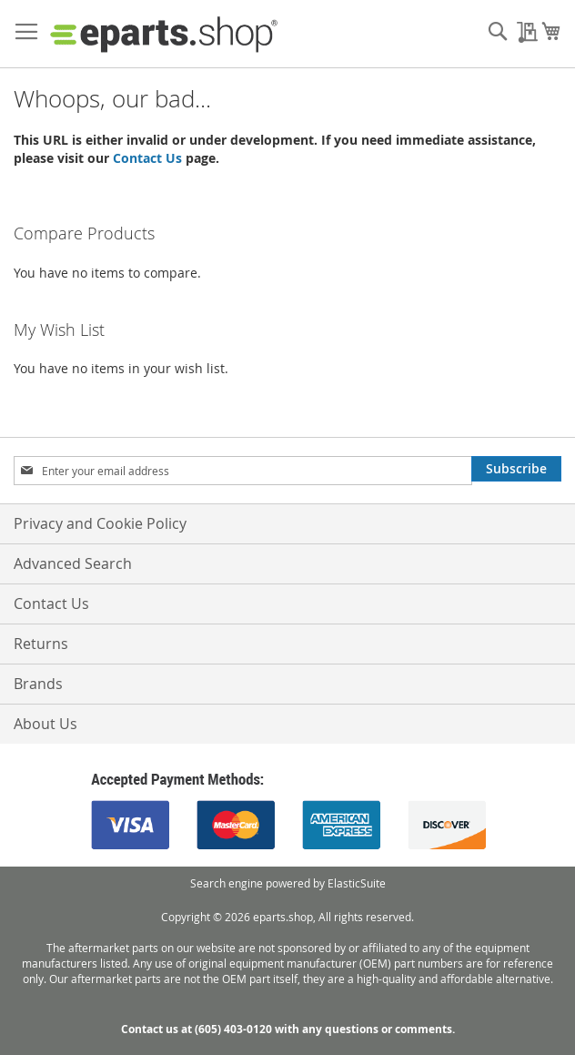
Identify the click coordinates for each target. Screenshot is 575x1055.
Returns (41, 644)
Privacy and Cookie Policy (100, 523)
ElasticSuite (357, 883)
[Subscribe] (516, 469)
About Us (45, 724)
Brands (38, 684)
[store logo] (163, 34)
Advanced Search (73, 563)
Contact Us (147, 158)
